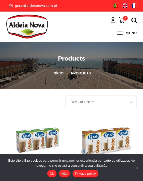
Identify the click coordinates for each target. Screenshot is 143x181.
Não (64, 173)
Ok (52, 173)
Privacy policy (85, 173)
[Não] (136, 167)
